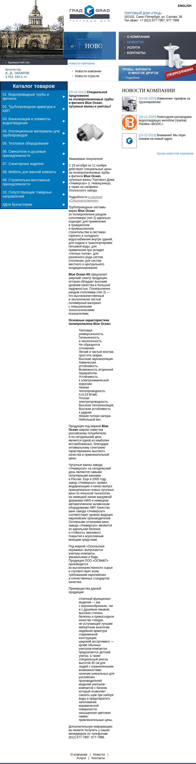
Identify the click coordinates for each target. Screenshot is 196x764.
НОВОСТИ (135, 42)
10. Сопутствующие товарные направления (34, 194)
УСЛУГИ (133, 47)
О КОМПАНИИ (138, 37)
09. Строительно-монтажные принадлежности (34, 182)
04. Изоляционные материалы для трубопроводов (34, 133)
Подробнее (132, 77)
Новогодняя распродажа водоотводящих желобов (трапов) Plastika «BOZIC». (165, 120)
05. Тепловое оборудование (34, 143)
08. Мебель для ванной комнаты (34, 172)
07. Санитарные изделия (34, 164)
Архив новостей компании (175, 153)
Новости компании (88, 71)
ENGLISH (184, 6)
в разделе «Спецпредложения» (85, 198)
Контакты (98, 758)
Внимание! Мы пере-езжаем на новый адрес (162, 137)
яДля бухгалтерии (34, 204)
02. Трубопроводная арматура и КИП (34, 109)
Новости (99, 754)
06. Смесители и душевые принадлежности (34, 153)
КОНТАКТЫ (136, 53)
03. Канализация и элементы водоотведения (34, 121)
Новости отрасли (87, 76)
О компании (78, 754)
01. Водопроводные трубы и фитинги (34, 96)
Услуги (81, 758)
